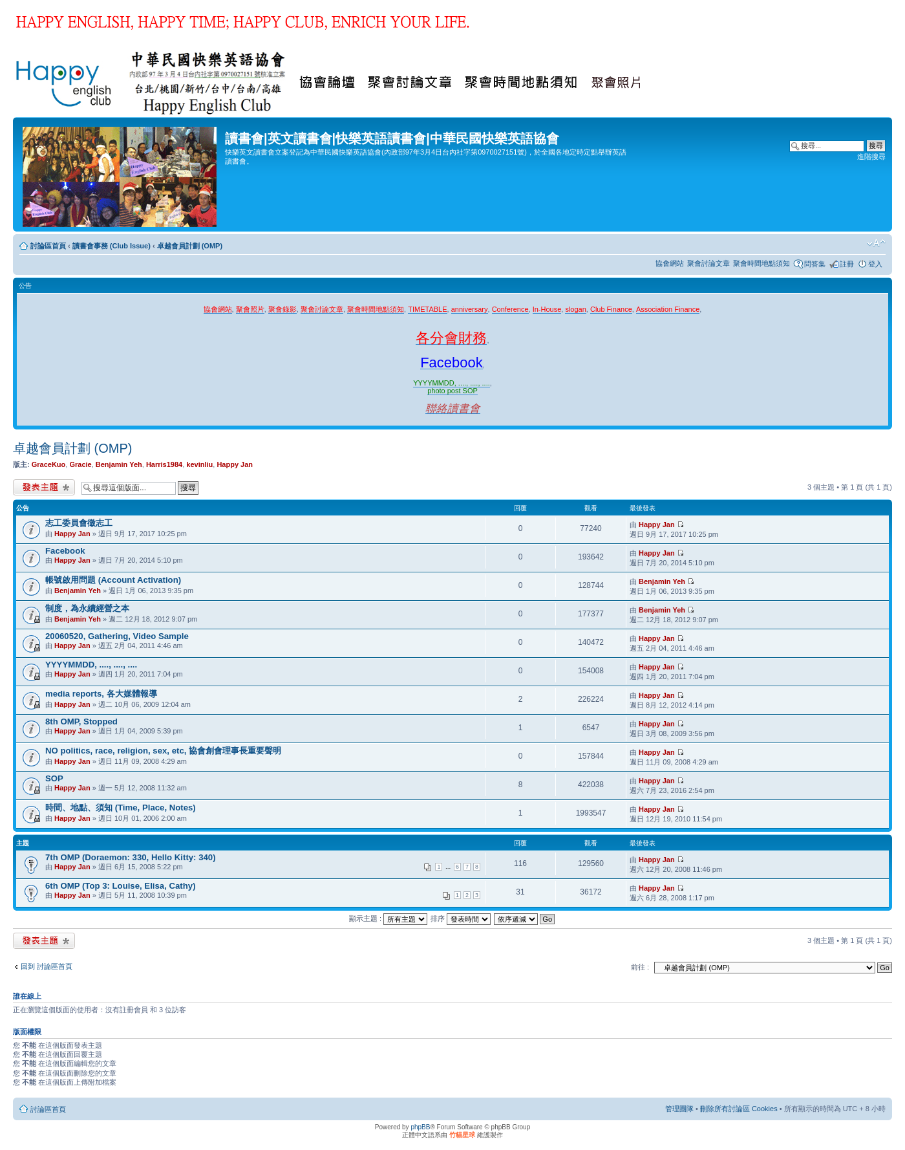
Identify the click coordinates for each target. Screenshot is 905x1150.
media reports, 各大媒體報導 (101, 694)
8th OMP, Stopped (81, 721)
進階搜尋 (871, 156)
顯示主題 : (388, 918)
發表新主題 (44, 487)
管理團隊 (679, 1108)
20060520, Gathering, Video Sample (117, 636)
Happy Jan (235, 464)
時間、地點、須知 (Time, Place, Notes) (120, 807)
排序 (461, 918)
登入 (875, 264)
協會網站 (669, 263)
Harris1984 (164, 464)
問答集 (814, 264)
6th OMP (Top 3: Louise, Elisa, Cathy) (120, 886)
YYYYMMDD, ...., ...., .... (91, 664)
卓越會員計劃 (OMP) (189, 246)
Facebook (65, 551)
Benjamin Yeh (119, 464)
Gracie (80, 464)
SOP (54, 778)
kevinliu (199, 464)
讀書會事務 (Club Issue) (111, 246)
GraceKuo (49, 464)
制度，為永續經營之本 (87, 608)
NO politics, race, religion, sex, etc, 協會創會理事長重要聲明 (163, 750)
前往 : (640, 967)
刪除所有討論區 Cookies (739, 1108)
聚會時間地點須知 (761, 263)
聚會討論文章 (708, 263)
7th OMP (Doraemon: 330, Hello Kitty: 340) (130, 857)
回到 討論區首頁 (46, 966)
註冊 (847, 264)
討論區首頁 (48, 246)
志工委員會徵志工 (78, 523)
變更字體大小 (876, 243)
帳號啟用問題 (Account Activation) (113, 580)
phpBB (420, 1127)
